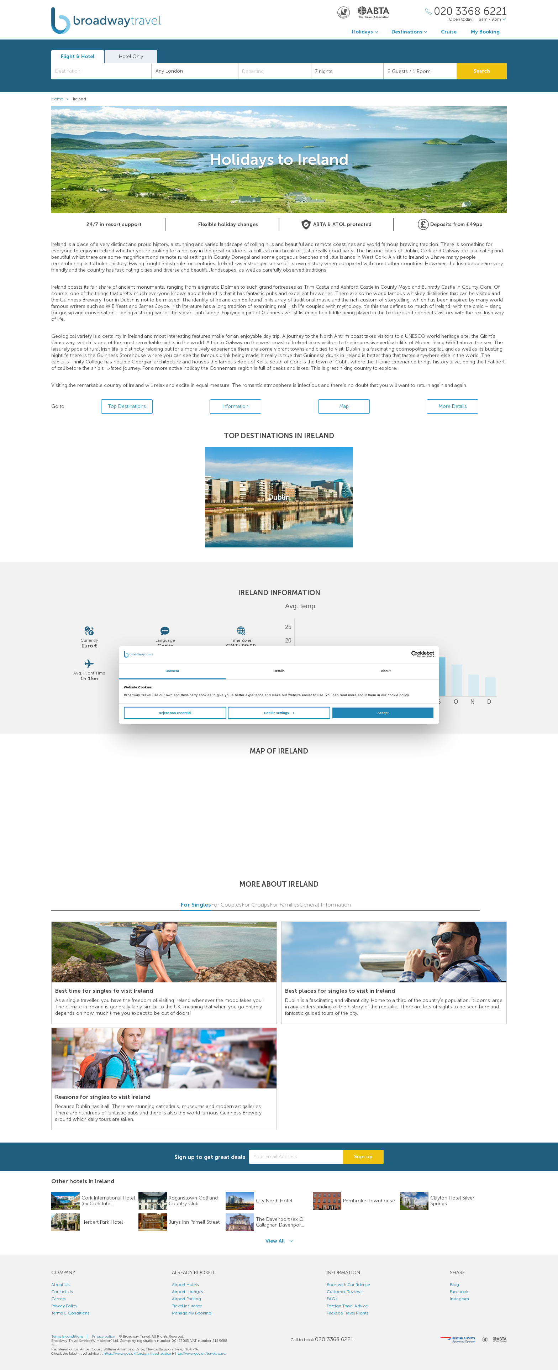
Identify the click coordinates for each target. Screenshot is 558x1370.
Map (344, 406)
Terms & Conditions (70, 1313)
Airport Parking (186, 1298)
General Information (443, 904)
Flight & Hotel (77, 56)
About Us (60, 1284)
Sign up (363, 1157)
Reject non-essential (175, 713)
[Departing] (274, 71)
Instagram (459, 1298)
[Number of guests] (420, 71)
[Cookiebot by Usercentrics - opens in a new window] (403, 654)
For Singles (115, 904)
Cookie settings (279, 713)
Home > (61, 98)
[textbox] (105, 71)
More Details (452, 406)
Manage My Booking (191, 1313)
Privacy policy (103, 1336)
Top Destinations (127, 406)
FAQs (332, 1298)
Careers (58, 1298)
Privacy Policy (64, 1305)
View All (275, 1241)
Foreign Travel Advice (347, 1305)
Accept (383, 713)
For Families (361, 904)
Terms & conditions (67, 1336)
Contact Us (62, 1291)
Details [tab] (278, 671)
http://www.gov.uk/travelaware (200, 1353)
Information (235, 406)
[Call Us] (466, 11)
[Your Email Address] (296, 1157)
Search (481, 71)
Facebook (459, 1291)
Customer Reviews (344, 1291)
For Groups (279, 904)
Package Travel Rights (347, 1313)
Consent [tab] (172, 671)
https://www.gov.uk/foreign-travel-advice (137, 1353)
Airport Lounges (187, 1291)
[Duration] (347, 71)
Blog (454, 1284)
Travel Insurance (187, 1305)
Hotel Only (131, 56)
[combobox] (101, 71)
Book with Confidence (348, 1284)
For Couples (197, 904)
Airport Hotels (185, 1284)
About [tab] (386, 671)
